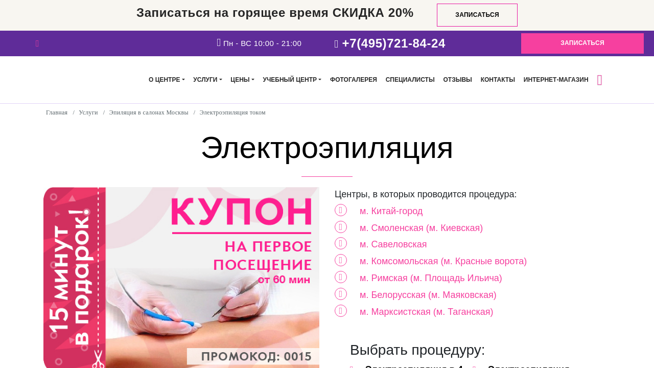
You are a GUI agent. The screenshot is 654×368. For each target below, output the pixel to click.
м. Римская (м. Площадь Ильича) (431, 278)
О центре (164, 79)
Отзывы (457, 79)
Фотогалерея (353, 79)
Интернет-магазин (556, 79)
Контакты (498, 79)
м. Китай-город (391, 211)
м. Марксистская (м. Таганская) (427, 312)
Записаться (477, 14)
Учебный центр (290, 79)
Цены (239, 79)
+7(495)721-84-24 (394, 43)
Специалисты (410, 79)
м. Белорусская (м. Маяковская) (428, 295)
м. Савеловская (393, 244)
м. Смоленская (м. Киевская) (421, 228)
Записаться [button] (582, 43)
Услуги (205, 79)
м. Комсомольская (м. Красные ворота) (443, 261)
